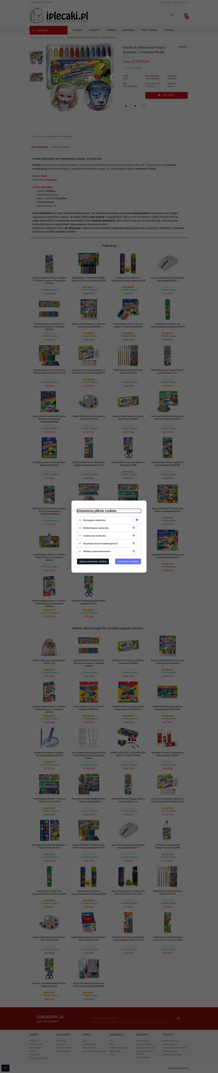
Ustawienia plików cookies (96, 511)
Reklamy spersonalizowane (96, 551)
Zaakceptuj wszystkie (128, 561)
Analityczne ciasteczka (94, 535)
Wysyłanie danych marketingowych (100, 543)
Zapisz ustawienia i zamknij (92, 561)
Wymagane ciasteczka (94, 520)
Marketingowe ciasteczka (95, 528)
